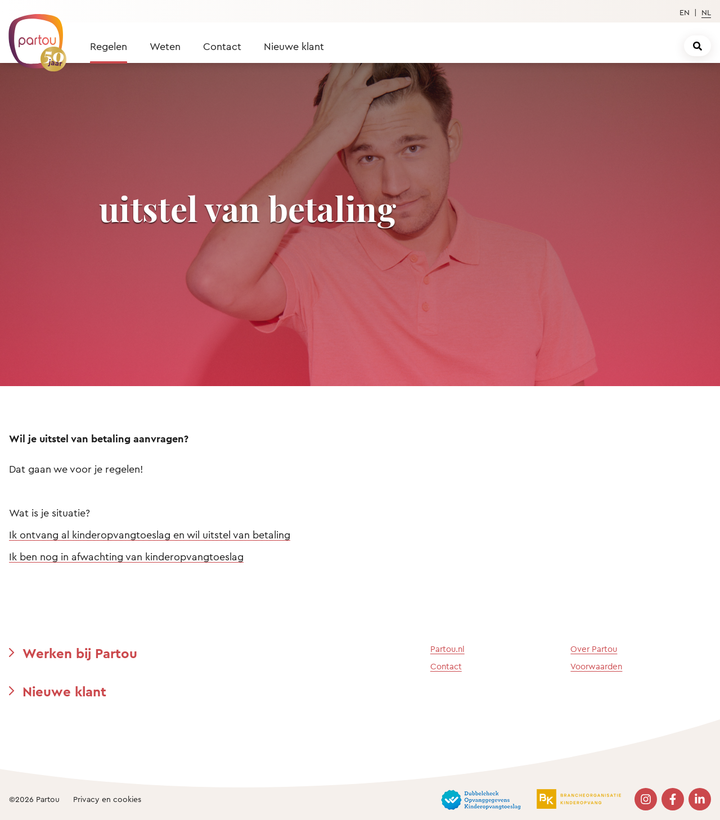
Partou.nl (447, 649)
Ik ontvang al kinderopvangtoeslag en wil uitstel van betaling (149, 534)
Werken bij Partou (79, 653)
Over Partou (593, 649)
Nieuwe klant (294, 46)
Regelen (108, 46)
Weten (165, 46)
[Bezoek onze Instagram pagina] (645, 799)
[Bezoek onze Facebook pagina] (673, 799)
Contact (222, 46)
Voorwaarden (596, 666)
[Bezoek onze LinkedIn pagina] (699, 799)
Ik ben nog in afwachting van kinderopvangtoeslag (126, 556)
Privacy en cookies (107, 799)
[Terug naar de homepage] (32, 36)
